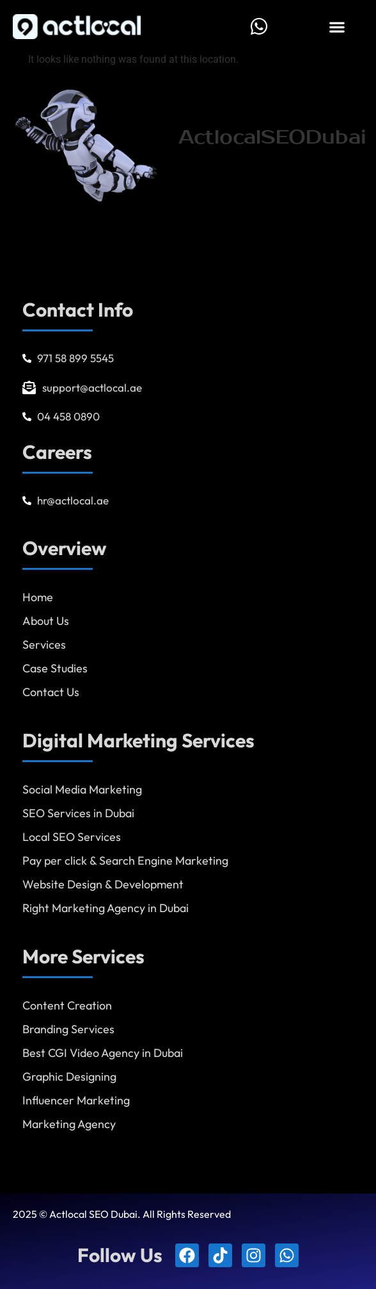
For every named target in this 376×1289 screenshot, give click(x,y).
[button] (336, 26)
